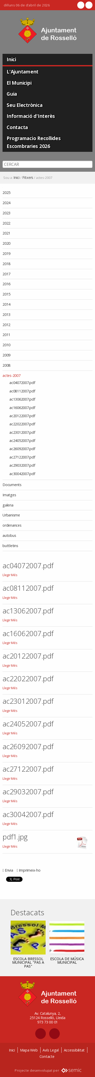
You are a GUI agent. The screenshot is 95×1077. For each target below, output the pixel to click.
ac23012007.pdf (28, 701)
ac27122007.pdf (28, 769)
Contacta (17, 127)
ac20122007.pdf (28, 656)
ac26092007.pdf (28, 746)
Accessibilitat (74, 1050)
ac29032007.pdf (28, 791)
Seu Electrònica (24, 105)
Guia (12, 93)
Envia (9, 870)
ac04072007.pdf (28, 565)
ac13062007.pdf (28, 610)
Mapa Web (29, 1050)
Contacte (47, 1056)
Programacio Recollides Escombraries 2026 (34, 142)
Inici (11, 59)
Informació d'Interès (31, 116)
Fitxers (27, 177)
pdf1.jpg (15, 836)
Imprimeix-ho (30, 870)
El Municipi (19, 82)
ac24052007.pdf (28, 723)
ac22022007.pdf (28, 678)
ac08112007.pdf (28, 588)
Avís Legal (51, 1050)
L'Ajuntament (23, 71)
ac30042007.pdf (28, 814)
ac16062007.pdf (28, 633)
